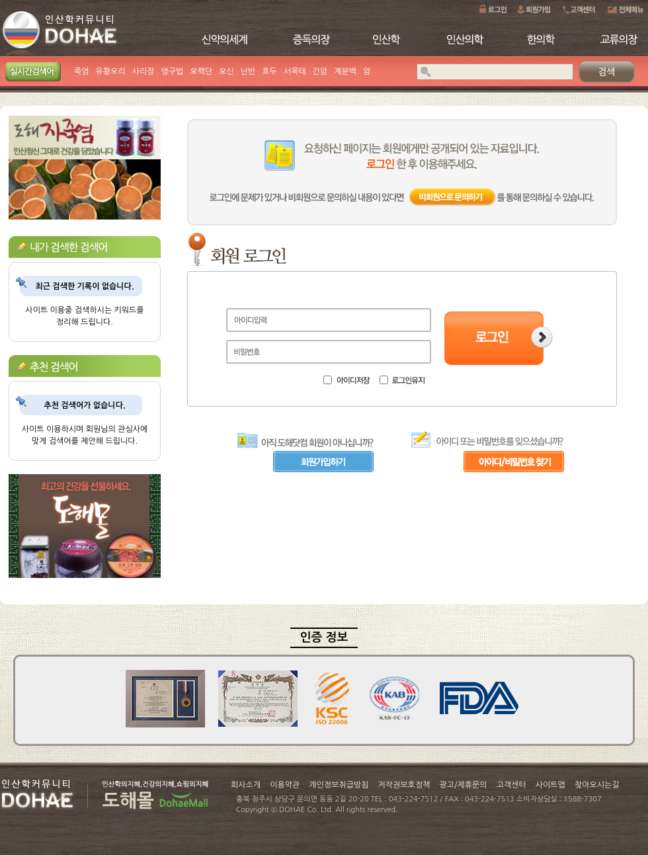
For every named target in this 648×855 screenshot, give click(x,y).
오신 (226, 71)
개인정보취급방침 (338, 785)
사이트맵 (550, 785)
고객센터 (511, 785)
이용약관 (285, 785)
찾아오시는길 (597, 785)
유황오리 (111, 71)
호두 (269, 71)
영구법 (172, 71)
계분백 (345, 71)
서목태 (295, 71)
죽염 (81, 71)
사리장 (143, 71)
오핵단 (201, 71)
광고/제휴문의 (463, 785)
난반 (248, 71)
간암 (320, 71)
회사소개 (246, 785)
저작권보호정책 (404, 785)
